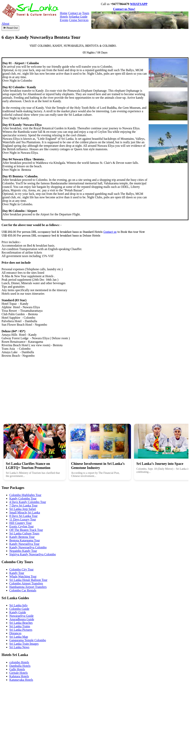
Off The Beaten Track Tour (26, 530)
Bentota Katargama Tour (24, 540)
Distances (15, 633)
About (5, 23)
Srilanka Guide (78, 16)
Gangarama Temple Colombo (27, 640)
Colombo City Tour (21, 569)
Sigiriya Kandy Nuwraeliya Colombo (32, 554)
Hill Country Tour (20, 523)
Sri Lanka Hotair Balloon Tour (28, 580)
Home (63, 13)
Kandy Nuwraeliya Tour (24, 543)
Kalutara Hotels (19, 676)
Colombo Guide (19, 608)
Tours (85, 13)
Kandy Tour (16, 573)
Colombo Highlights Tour (25, 495)
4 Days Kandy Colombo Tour (27, 502)
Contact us (74, 13)
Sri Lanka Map (18, 636)
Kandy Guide (17, 612)
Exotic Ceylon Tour (21, 526)
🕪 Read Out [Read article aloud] (10, 27)
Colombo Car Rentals (22, 590)
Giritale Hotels (18, 672)
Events (64, 20)
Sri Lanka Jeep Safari (22, 509)
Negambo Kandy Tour (23, 550)
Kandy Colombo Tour (23, 498)
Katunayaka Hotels (21, 679)
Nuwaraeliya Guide (21, 615)
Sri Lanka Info (18, 605)
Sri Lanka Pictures (20, 629)
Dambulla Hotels (20, 665)
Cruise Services (79, 20)
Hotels (64, 16)
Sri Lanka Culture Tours (24, 533)
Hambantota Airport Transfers (28, 587)
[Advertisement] (95, 388)
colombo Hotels (19, 662)
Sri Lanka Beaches (21, 622)
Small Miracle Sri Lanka (24, 512)
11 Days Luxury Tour (22, 519)
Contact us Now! (124, 9)
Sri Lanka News (19, 647)
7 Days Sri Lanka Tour (23, 505)
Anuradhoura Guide (21, 619)
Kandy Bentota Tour (22, 537)
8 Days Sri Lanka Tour (23, 516)
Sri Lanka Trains (19, 626)
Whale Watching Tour (23, 576)
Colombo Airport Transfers (26, 583)
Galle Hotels (17, 669)
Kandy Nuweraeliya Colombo (28, 547)
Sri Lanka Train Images (24, 643)
